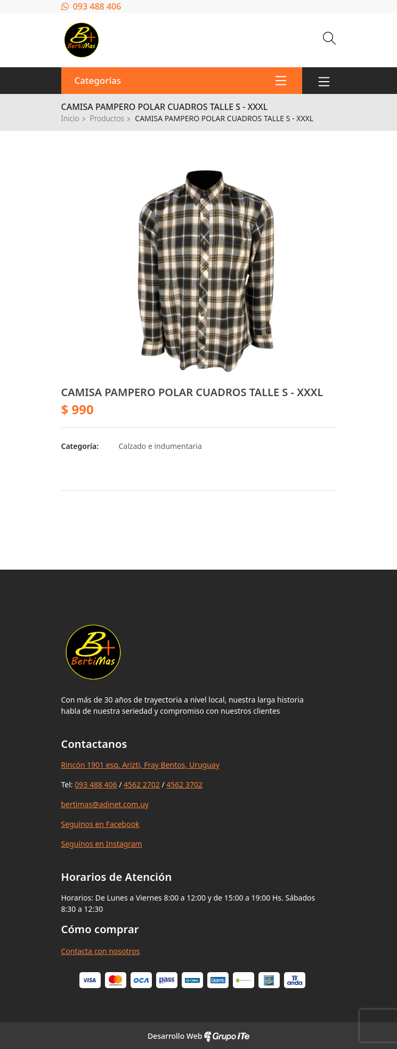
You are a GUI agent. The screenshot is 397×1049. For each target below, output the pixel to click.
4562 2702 (142, 784)
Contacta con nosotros (100, 951)
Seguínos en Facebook (100, 824)
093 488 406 (91, 6)
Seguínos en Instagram (101, 844)
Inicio (70, 118)
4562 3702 (184, 784)
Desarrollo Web (198, 1036)
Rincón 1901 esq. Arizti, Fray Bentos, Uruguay (140, 765)
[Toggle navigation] (324, 80)
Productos (107, 118)
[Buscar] (329, 40)
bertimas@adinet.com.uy (105, 804)
